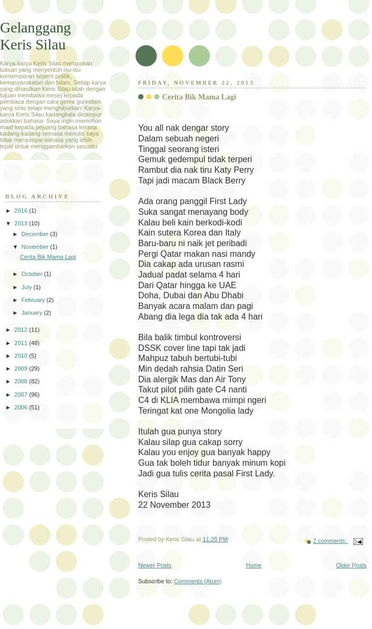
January (32, 312)
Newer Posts (155, 565)
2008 (21, 381)
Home (253, 565)
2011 (21, 343)
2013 (21, 223)
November (35, 247)
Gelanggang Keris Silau (35, 36)
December (35, 234)
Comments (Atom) (198, 581)
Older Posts (351, 565)
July (27, 287)
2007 (21, 394)
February (33, 300)
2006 (21, 407)
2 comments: (330, 541)
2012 (21, 329)
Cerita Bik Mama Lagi (199, 97)
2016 (21, 210)
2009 (21, 368)
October (32, 274)
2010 (21, 356)
